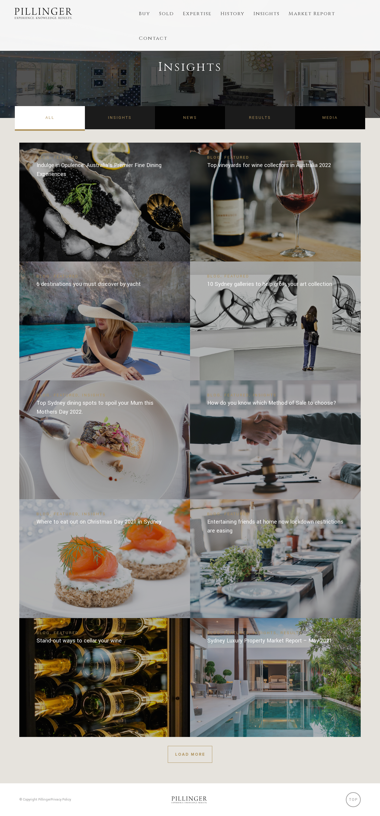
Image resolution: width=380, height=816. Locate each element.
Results (260, 117)
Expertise (197, 13)
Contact (153, 38)
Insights (267, 13)
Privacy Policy (61, 799)
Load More (190, 754)
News (190, 117)
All (50, 117)
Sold (166, 13)
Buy (144, 13)
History (233, 13)
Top (353, 799)
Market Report (312, 13)
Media (330, 117)
